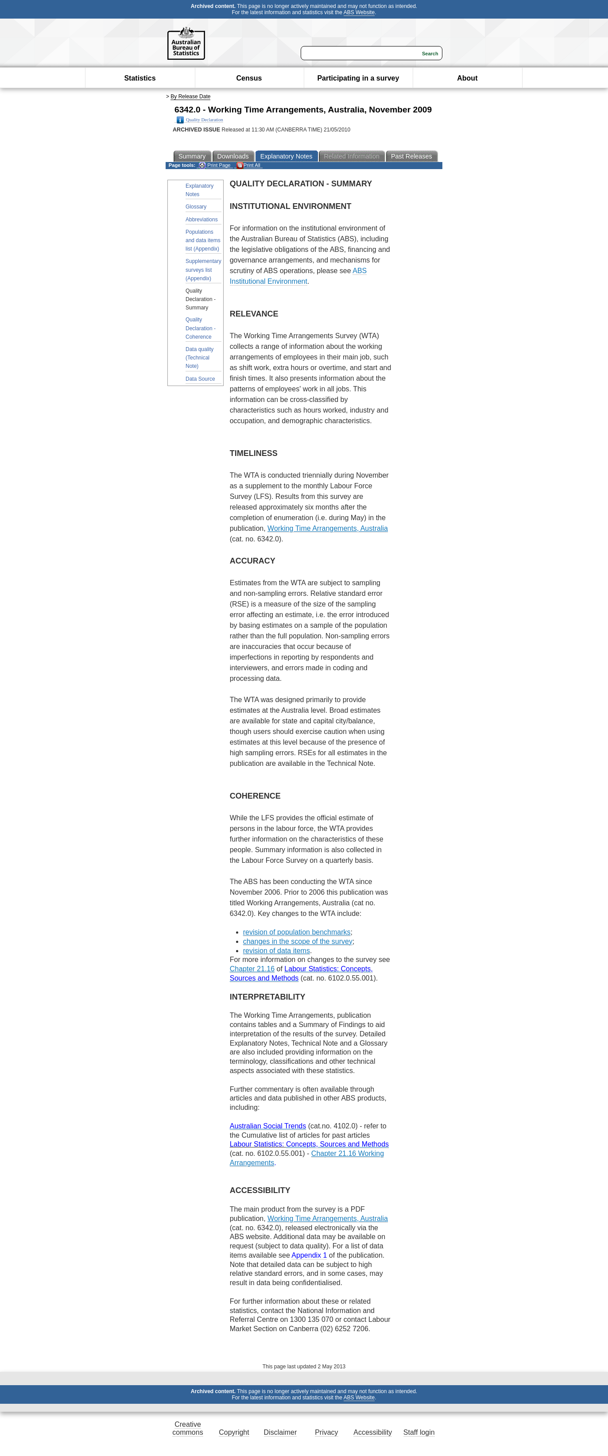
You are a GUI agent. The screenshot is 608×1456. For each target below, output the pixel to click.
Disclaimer (280, 1432)
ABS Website (359, 12)
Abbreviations (202, 219)
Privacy (326, 1432)
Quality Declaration (200, 120)
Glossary (196, 207)
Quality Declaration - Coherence (201, 328)
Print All (248, 165)
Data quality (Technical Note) (199, 357)
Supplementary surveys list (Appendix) (203, 269)
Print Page (214, 165)
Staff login (419, 1432)
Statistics (139, 78)
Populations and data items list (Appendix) (203, 240)
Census (249, 78)
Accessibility (372, 1432)
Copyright (234, 1432)
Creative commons (187, 1428)
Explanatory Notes (199, 190)
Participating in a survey (358, 78)
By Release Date (190, 96)
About (467, 78)
